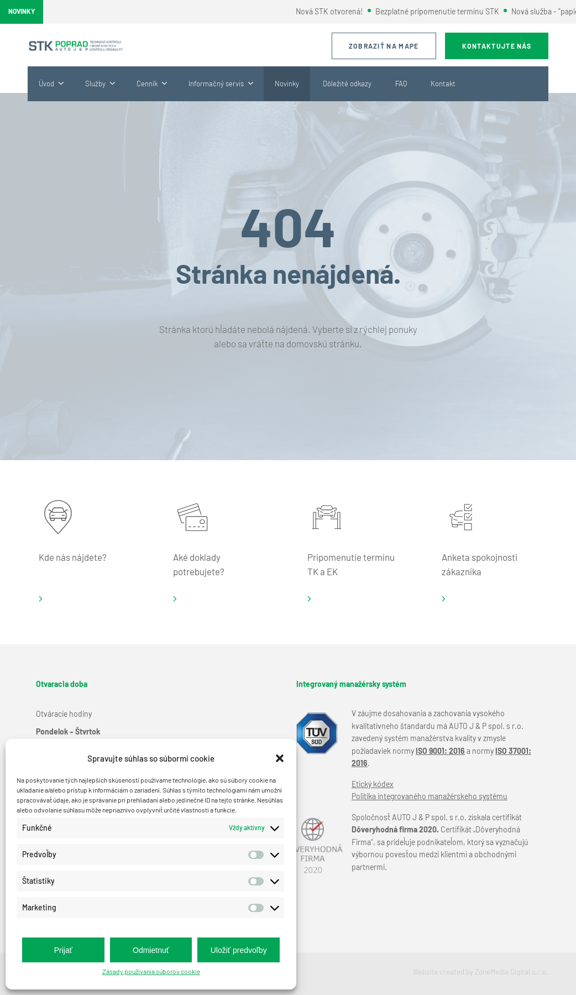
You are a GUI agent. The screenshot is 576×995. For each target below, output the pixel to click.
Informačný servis (216, 83)
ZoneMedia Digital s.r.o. (511, 971)
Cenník (147, 83)
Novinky (287, 83)
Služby (95, 83)
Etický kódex (373, 784)
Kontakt (443, 83)
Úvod (46, 83)
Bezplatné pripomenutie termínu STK (442, 11)
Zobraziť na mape (384, 46)
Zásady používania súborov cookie (151, 971)
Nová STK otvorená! (334, 11)
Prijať (63, 950)
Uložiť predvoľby (239, 950)
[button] (279, 758)
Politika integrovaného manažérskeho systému (429, 796)
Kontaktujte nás (497, 46)
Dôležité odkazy (347, 83)
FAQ (401, 83)
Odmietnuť (151, 950)
